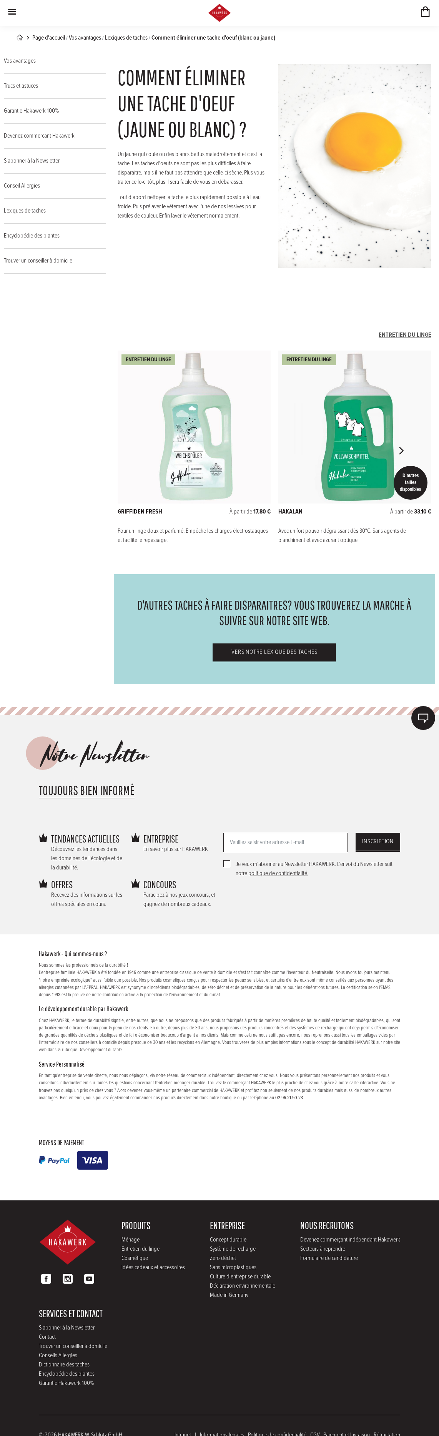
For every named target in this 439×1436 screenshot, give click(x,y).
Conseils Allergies (58, 1355)
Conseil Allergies (22, 186)
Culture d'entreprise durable (240, 1277)
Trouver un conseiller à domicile (38, 261)
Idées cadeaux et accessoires (153, 1267)
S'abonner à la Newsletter (32, 161)
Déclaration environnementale (242, 1286)
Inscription (378, 842)
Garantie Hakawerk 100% (31, 111)
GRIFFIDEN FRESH (140, 512)
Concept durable (228, 1240)
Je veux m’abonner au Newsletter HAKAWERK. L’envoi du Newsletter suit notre (314, 869)
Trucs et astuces (21, 86)
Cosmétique (134, 1258)
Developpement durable (100, 1050)
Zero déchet (223, 1258)
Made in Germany (229, 1295)
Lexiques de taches (126, 38)
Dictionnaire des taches (64, 1365)
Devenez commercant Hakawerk (39, 136)
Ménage (130, 1240)
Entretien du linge (140, 1249)
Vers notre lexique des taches (274, 652)
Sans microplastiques (233, 1267)
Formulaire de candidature (329, 1258)
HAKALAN (290, 512)
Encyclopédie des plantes (32, 236)
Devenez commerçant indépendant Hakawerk (350, 1240)
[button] (401, 450)
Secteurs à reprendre (322, 1249)
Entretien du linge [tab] (405, 335)
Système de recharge (233, 1249)
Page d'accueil (48, 38)
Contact (47, 1337)
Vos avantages (85, 38)
